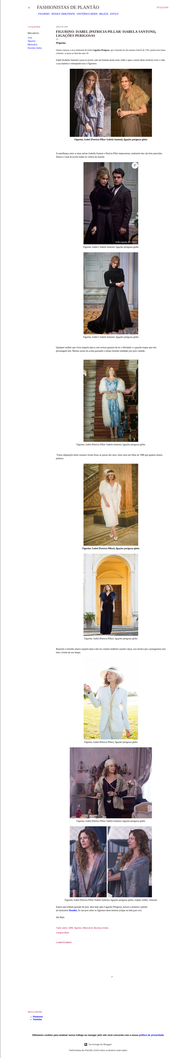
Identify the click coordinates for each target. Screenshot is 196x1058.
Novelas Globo (35, 48)
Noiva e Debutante (62, 14)
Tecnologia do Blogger (98, 1044)
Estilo (113, 14)
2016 (30, 38)
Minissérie (32, 44)
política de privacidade (151, 1035)
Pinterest (38, 1016)
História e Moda (86, 14)
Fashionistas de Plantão (68, 7)
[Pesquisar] (162, 8)
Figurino (42, 14)
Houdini (73, 910)
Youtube (37, 1019)
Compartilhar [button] (34, 27)
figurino (31, 41)
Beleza (102, 14)
